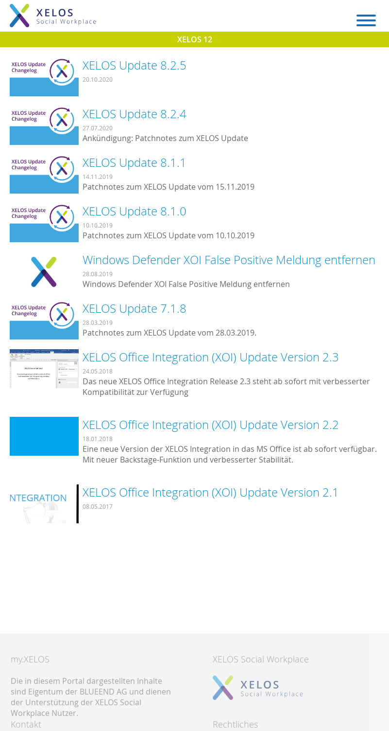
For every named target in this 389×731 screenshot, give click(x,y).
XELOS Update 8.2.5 (134, 65)
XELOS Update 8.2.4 (134, 114)
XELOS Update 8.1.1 (134, 162)
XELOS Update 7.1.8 (134, 308)
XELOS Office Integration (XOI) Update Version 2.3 (211, 357)
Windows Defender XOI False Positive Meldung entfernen (229, 259)
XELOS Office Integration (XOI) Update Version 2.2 (211, 424)
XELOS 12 (194, 39)
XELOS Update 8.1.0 (134, 211)
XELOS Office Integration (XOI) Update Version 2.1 (211, 492)
